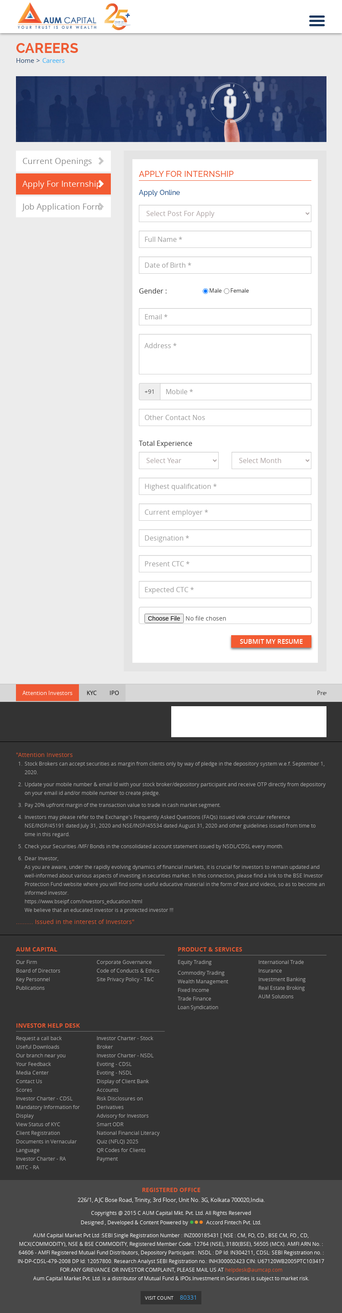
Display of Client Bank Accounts (123, 1085)
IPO (114, 693)
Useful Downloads (38, 1046)
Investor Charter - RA (41, 1158)
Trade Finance (194, 998)
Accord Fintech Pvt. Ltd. (233, 1222)
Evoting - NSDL (114, 1072)
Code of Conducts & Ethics (128, 970)
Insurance (270, 970)
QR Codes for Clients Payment (121, 1154)
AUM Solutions (276, 996)
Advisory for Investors (123, 1115)
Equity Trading (195, 961)
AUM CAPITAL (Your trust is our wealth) (57, 16)
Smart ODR (110, 1124)
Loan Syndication (198, 1007)
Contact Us (29, 1081)
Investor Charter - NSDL (125, 1055)
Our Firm (26, 961)
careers (53, 60)
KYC (92, 693)
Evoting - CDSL (114, 1063)
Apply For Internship (61, 183)
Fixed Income (193, 989)
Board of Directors (38, 970)
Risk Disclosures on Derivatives (120, 1102)
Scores (24, 1089)
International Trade (281, 961)
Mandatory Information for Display (48, 1111)
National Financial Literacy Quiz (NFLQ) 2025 (128, 1137)
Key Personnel (33, 979)
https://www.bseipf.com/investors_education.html (83, 901)
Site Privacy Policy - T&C (125, 979)
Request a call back (39, 1038)
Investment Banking (282, 979)
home (25, 60)
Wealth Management (203, 981)
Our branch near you (41, 1055)
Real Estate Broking (281, 987)
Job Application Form (62, 206)
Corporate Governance (124, 961)
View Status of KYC (38, 1124)
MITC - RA (27, 1167)
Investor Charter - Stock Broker (125, 1042)
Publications (30, 987)
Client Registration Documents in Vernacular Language (46, 1141)
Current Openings (57, 161)
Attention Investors (47, 693)
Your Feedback (33, 1063)
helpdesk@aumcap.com (253, 1269)
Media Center (32, 1072)
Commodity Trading (201, 972)
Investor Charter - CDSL (44, 1098)
